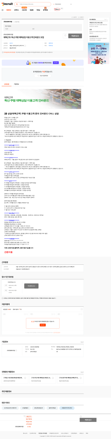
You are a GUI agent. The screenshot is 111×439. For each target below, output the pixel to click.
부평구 (45, 267)
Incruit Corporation (57, 436)
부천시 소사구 (66, 267)
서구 (48, 267)
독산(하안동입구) (25, 269)
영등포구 (35, 267)
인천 (38, 267)
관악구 (27, 267)
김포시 (61, 267)
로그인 (32, 321)
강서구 (23, 267)
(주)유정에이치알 (8, 22)
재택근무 (72, 267)
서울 (17, 267)
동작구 (30, 267)
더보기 (82, 342)
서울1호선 (18, 269)
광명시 (58, 267)
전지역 (20, 267)
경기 (51, 267)
